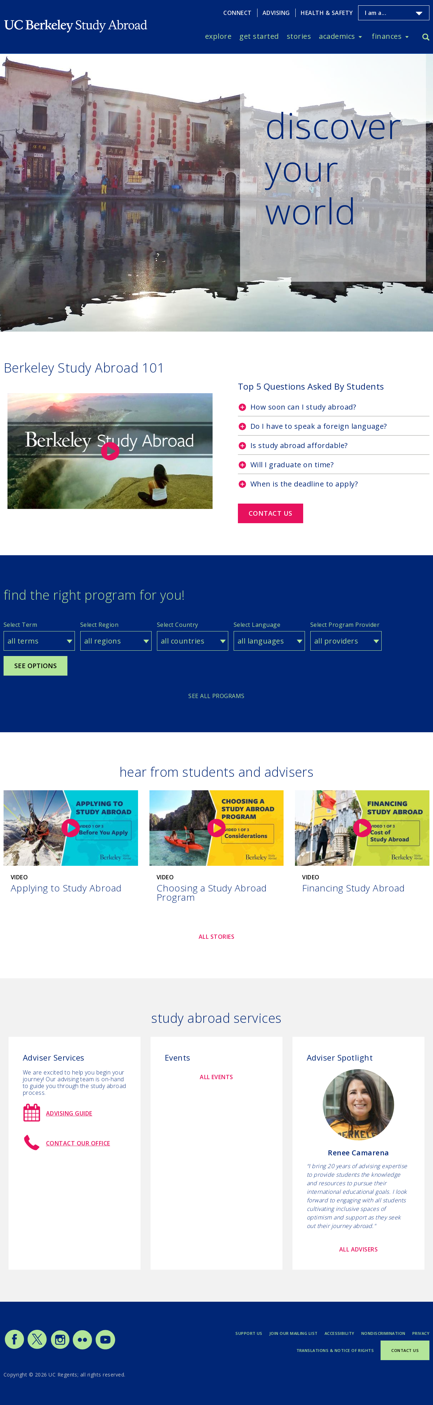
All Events (216, 1077)
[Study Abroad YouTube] (105, 1348)
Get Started (259, 36)
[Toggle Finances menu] (407, 36)
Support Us (249, 1333)
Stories (299, 36)
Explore (218, 36)
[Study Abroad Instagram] (60, 1348)
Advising (276, 13)
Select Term (20, 625)
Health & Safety (327, 13)
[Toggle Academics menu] (360, 36)
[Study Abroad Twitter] (37, 1348)
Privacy (420, 1333)
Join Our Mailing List (293, 1333)
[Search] (425, 37)
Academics (337, 36)
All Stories (216, 937)
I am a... (375, 13)
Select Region (99, 625)
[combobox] (39, 641)
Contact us (270, 513)
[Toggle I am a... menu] (419, 13)
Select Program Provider (344, 625)
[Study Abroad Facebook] (14, 1348)
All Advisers (358, 1249)
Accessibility (340, 1333)
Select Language (257, 625)
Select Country (177, 625)
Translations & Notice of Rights (335, 1350)
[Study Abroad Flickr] (82, 1348)
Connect (237, 13)
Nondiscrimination (383, 1333)
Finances (387, 36)
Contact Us (405, 1350)
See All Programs (216, 696)
